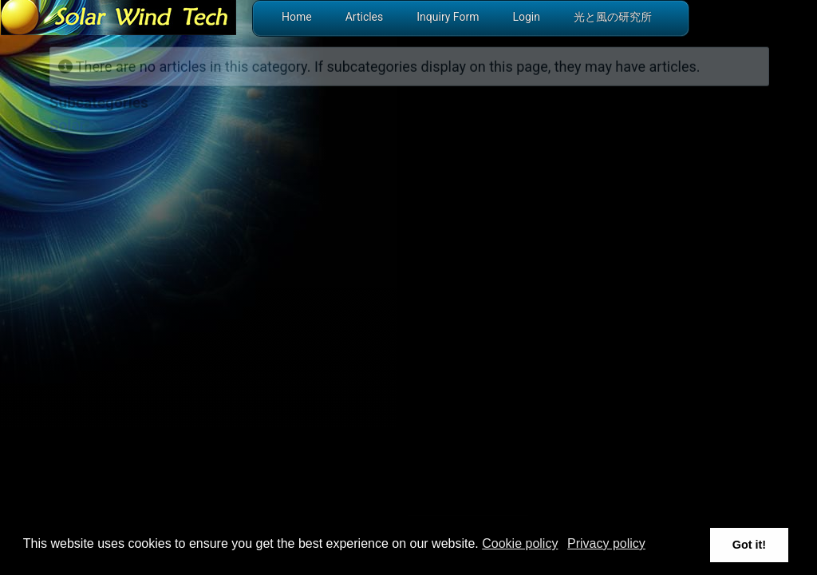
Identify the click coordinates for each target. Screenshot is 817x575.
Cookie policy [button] (520, 543)
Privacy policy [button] (606, 543)
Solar (67, 124)
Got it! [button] (749, 544)
